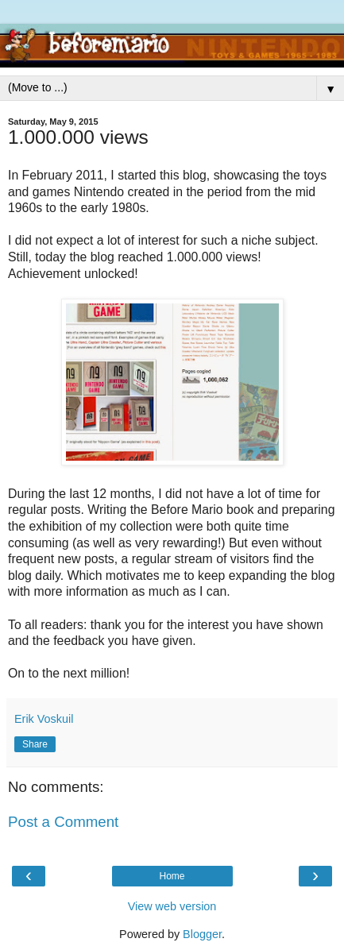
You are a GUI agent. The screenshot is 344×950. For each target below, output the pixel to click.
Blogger (202, 934)
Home (171, 876)
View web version (172, 906)
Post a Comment (63, 821)
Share (35, 744)
